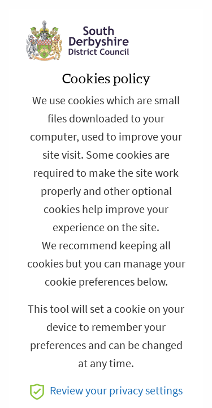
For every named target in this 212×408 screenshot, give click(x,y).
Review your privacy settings (106, 390)
